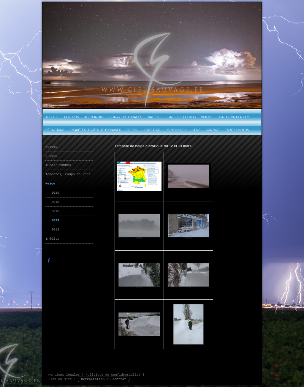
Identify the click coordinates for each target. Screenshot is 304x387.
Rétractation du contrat (103, 379)
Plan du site (60, 379)
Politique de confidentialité (113, 375)
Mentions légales (64, 375)
